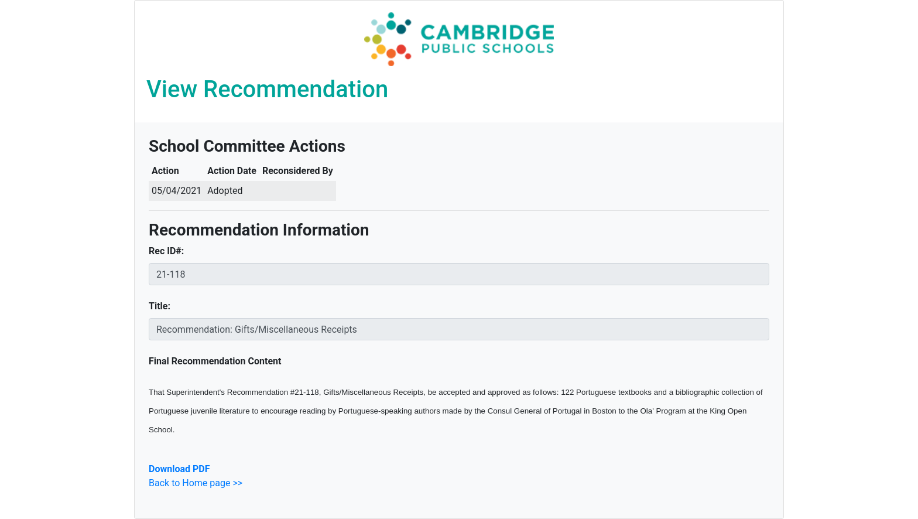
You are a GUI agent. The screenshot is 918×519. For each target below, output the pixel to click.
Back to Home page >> (195, 483)
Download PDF (179, 468)
